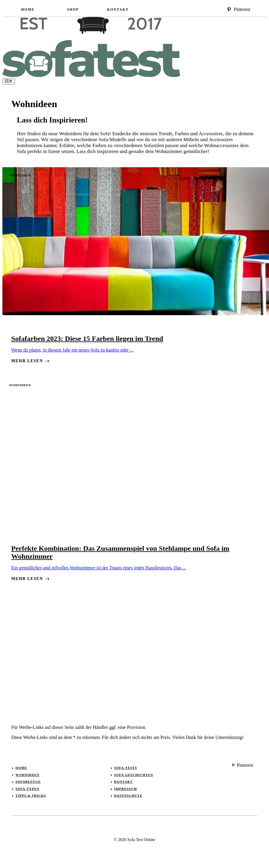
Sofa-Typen (27, 788)
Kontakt (118, 9)
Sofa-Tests (125, 767)
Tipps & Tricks (30, 795)
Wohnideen (20, 175)
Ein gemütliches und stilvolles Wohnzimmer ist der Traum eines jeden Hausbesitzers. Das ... (98, 567)
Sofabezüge (28, 781)
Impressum (125, 788)
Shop (73, 9)
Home (27, 9)
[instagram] (238, 9)
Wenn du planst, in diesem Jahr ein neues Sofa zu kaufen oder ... (72, 349)
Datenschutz (128, 795)
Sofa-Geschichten (133, 775)
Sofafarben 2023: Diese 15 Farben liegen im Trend (87, 338)
